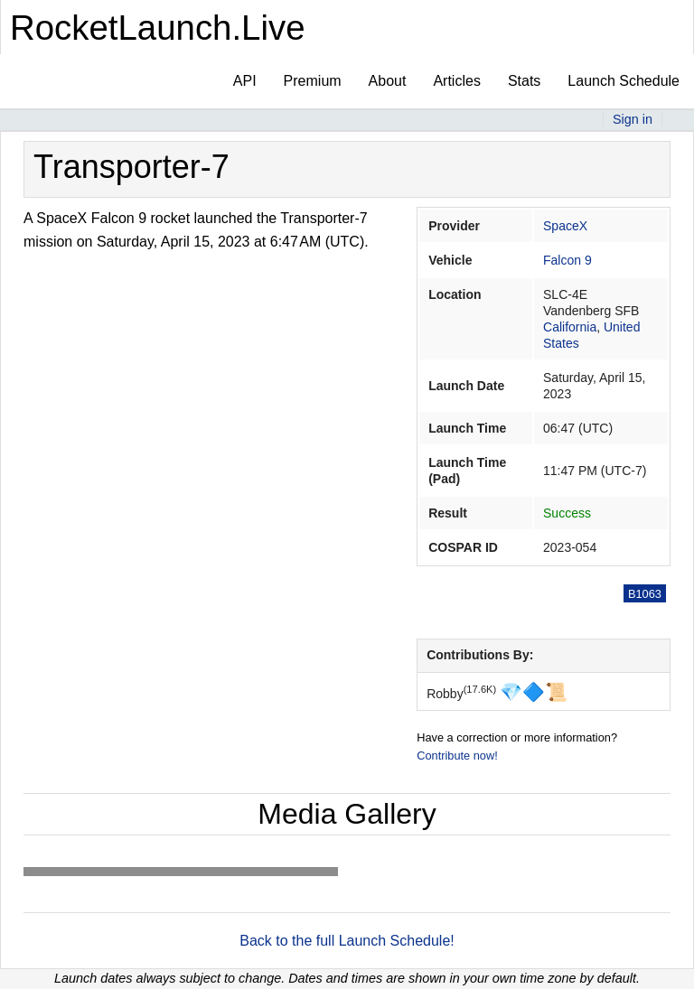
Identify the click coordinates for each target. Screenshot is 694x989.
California (569, 327)
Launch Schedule (623, 81)
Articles (456, 81)
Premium (313, 81)
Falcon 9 (567, 260)
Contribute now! (457, 755)
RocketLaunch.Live (157, 27)
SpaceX (565, 226)
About (388, 81)
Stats (524, 81)
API (245, 81)
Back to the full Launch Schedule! (347, 940)
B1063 (644, 594)
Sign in (632, 119)
